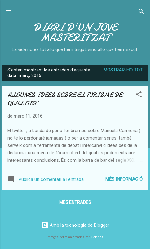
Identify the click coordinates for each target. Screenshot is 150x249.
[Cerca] (141, 12)
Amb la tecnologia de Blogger (75, 225)
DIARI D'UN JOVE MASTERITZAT (75, 32)
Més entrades (75, 202)
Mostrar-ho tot (123, 70)
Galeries (97, 237)
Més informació (124, 179)
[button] (139, 95)
